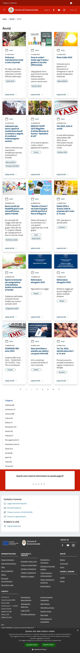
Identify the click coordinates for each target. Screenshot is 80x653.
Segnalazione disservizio (25, 605)
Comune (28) (9, 414)
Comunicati (64, 563)
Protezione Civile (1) (12, 444)
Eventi (62, 581)
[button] (40, 649)
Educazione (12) (10, 427)
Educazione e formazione (45, 561)
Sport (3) (8, 457)
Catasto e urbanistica (28, 572)
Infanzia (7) (9, 435)
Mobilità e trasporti (27, 576)
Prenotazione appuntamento (26, 598)
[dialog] (40, 640)
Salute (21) (9, 448)
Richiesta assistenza (28, 614)
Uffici (3, 567)
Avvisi (9, 50)
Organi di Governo (7, 560)
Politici (3, 575)
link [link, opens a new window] (60, 640)
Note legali (44, 615)
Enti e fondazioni (7, 571)
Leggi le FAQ (25, 610)
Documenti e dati (7, 585)
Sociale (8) (8, 453)
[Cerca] (75, 10)
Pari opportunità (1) (12, 440)
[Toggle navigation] (4, 10)
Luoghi (62, 577)
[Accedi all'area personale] (71, 3)
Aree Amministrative (8, 563)
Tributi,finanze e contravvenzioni (46, 574)
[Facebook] (53, 10)
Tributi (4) (8, 461)
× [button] (77, 630)
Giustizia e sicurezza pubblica (47, 567)
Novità (12, 19)
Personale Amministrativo (6, 580)
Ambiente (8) (9, 405)
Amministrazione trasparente (46, 598)
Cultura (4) (9, 418)
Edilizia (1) (8, 422)
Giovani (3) (9, 431)
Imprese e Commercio (28, 569)
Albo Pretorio (45, 604)
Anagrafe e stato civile (29, 561)
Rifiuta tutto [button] (48, 645)
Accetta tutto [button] (32, 645)
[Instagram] (63, 10)
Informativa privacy (47, 607)
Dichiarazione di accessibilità (46, 620)
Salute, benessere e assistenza (47, 581)
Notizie (62, 560)
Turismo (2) (9, 466)
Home (4, 19)
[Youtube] (58, 10)
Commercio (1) (10, 409)
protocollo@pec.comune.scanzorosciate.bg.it (17, 628)
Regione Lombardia (10, 3)
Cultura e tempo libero (29, 565)
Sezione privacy (45, 611)
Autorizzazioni (45, 586)
